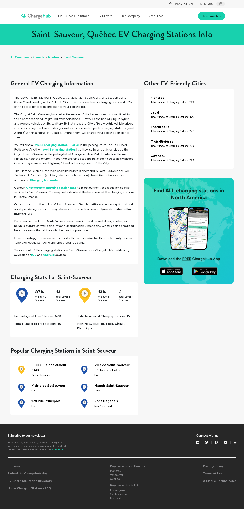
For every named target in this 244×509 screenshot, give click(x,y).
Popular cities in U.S (124, 485)
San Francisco (118, 494)
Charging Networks (44, 180)
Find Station (181, 4)
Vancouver (116, 475)
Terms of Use (213, 473)
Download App (211, 16)
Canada (38, 57)
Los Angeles (117, 490)
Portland (115, 498)
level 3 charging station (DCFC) (56, 145)
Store (206, 4)
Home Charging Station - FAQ (29, 488)
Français (14, 466)
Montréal (115, 471)
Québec (54, 57)
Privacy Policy (213, 466)
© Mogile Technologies (219, 481)
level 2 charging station (59, 149)
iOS (33, 255)
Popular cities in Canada (127, 466)
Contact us (58, 449)
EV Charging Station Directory (30, 481)
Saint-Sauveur (73, 57)
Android (49, 255)
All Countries (19, 57)
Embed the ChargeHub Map (28, 473)
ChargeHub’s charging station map (51, 187)
